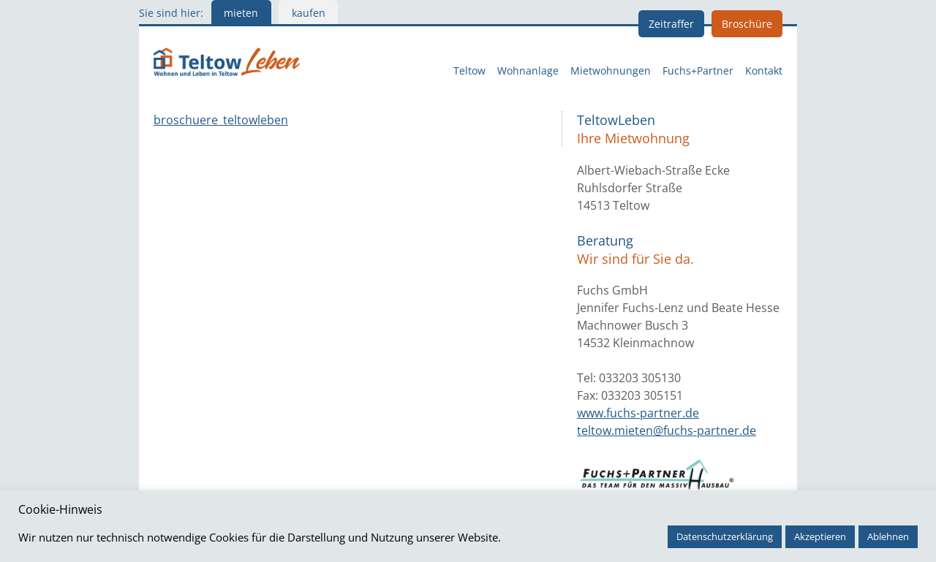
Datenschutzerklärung (724, 536)
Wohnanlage (528, 71)
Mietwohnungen (610, 71)
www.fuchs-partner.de (638, 413)
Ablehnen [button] (888, 536)
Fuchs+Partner (698, 71)
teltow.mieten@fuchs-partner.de (666, 430)
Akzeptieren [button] (820, 536)
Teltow (469, 71)
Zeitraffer (671, 24)
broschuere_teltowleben (221, 120)
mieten (241, 13)
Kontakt (763, 71)
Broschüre (747, 24)
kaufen (308, 13)
